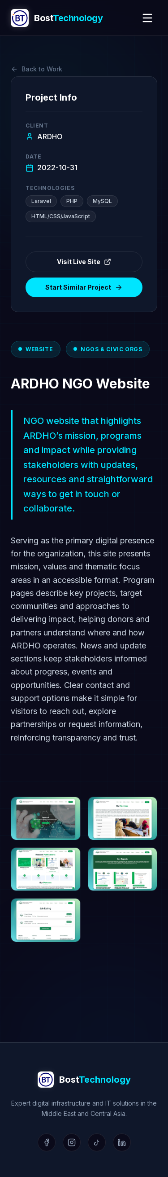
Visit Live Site (84, 261)
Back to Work (36, 69)
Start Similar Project (84, 287)
